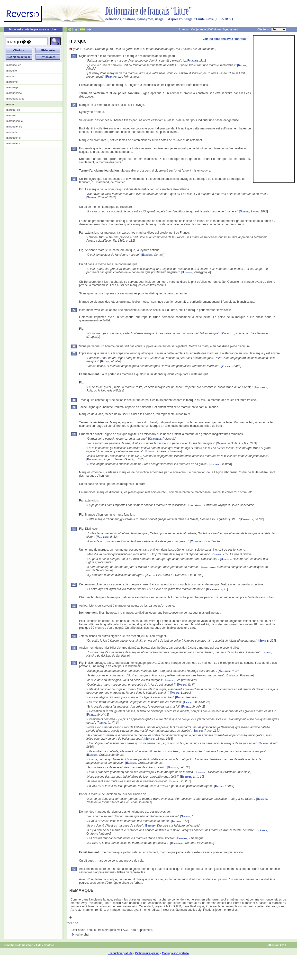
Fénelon (182, 838)
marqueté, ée (14, 126)
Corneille (228, 333)
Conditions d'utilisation (18, 945)
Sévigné (91, 197)
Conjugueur (198, 29)
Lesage (267, 652)
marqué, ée (13, 109)
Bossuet (147, 254)
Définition (214, 29)
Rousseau (261, 387)
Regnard (111, 76)
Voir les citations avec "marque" (225, 39)
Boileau (214, 464)
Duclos (150, 575)
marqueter (12, 132)
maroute (11, 76)
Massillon (177, 843)
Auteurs (184, 29)
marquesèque (14, 120)
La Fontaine (190, 60)
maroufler (12, 70)
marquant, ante (15, 98)
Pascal (169, 680)
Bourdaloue (94, 459)
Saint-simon (208, 567)
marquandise (14, 92)
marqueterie (13, 137)
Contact (49, 945)
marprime (12, 81)
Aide (38, 945)
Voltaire (227, 366)
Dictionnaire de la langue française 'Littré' (33, 29)
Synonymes (230, 29)
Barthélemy (196, 505)
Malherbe (103, 536)
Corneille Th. (220, 554)
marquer (11, 115)
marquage (12, 87)
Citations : (271, 29)
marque (10, 104)
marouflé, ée (13, 65)
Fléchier (262, 830)
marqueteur (13, 143)
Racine (242, 65)
